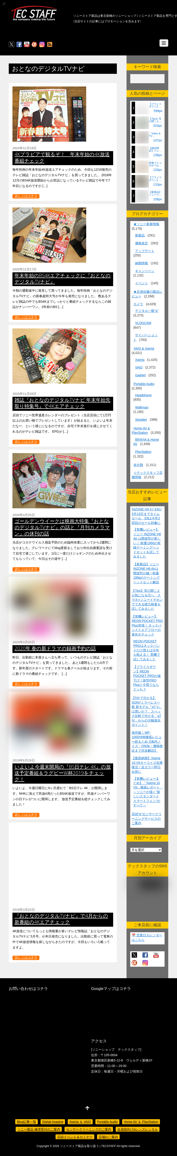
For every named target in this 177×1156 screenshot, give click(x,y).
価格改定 (141, 243)
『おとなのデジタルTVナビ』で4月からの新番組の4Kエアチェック (61, 918)
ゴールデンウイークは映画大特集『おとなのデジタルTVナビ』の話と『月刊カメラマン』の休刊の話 (62, 527)
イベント (141, 283)
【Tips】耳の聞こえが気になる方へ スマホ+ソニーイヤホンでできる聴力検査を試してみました (147, 599)
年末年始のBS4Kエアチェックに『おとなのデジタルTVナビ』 (63, 278)
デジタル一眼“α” (146, 311)
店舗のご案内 (108, 1137)
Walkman (141, 407)
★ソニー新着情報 (146, 224)
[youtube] (27, 44)
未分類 (138, 465)
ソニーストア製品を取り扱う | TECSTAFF (88, 1146)
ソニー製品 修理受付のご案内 (38, 1129)
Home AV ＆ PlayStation (141, 1122)
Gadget (140, 375)
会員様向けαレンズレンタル (137, 1129)
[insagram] (42, 44)
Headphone (143, 395)
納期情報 (141, 263)
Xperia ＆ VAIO (80, 1122)
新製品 (140, 235)
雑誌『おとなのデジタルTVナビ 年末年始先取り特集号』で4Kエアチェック (62, 403)
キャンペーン (144, 271)
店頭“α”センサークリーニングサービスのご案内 (146, 818)
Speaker (141, 419)
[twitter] (11, 44)
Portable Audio (143, 384)
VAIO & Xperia (143, 348)
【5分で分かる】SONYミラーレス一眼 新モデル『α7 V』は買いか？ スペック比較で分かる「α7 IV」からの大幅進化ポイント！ (147, 711)
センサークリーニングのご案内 (88, 1129)
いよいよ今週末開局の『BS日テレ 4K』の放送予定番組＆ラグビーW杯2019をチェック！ (63, 772)
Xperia (139, 360)
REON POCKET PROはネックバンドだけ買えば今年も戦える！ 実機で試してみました (146, 650)
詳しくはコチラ (26, 196)
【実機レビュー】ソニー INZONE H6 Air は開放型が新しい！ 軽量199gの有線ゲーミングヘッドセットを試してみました (147, 543)
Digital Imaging (52, 1122)
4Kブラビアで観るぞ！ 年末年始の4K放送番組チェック (62, 157)
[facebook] (19, 44)
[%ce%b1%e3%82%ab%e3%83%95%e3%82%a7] (34, 44)
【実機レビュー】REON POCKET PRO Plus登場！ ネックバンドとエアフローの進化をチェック (147, 625)
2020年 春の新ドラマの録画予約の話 (55, 648)
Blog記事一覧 (26, 1122)
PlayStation (143, 452)
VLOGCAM (143, 323)
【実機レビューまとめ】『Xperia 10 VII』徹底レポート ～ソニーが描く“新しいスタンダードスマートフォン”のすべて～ (148, 792)
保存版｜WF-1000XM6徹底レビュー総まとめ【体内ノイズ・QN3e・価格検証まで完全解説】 (147, 741)
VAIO (138, 367)
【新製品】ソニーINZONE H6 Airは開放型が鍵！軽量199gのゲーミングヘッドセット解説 (146, 573)
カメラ (138, 304)
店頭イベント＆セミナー (75, 1137)
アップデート (144, 251)
